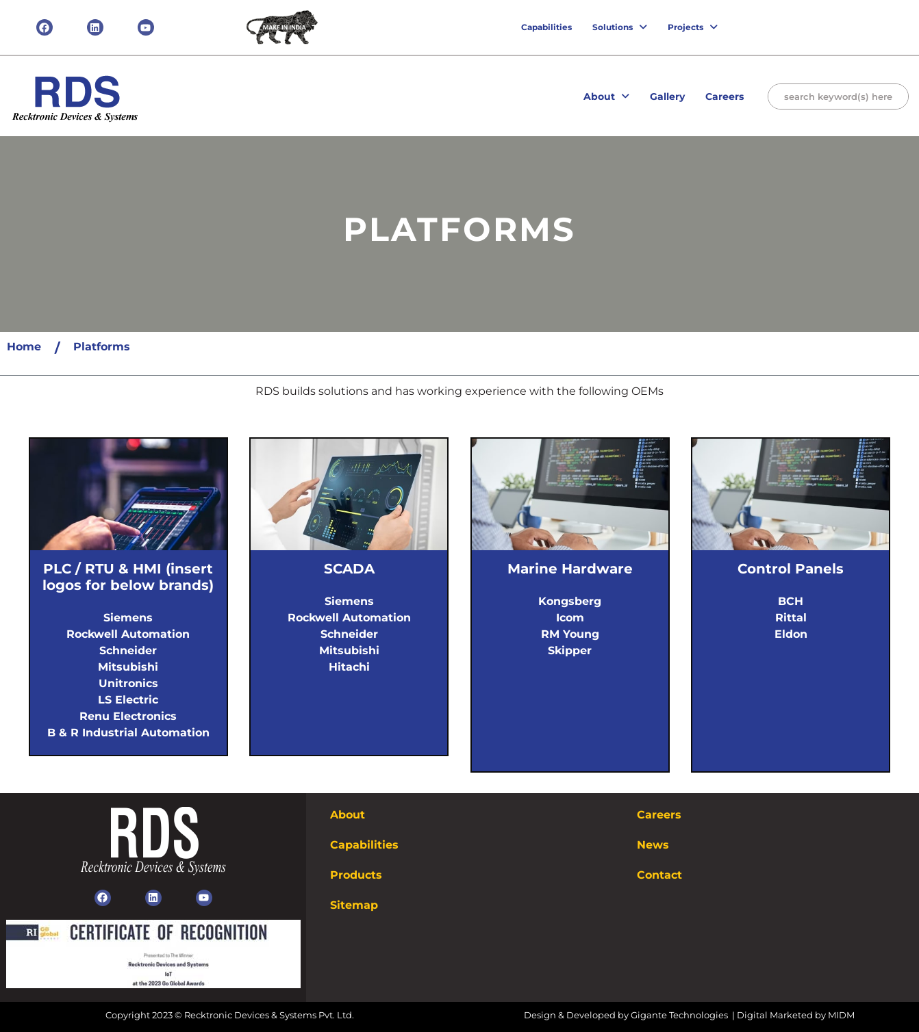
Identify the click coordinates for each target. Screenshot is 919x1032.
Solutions (619, 27)
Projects (693, 27)
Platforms (101, 346)
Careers (724, 96)
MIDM (841, 1014)
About (606, 96)
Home (24, 346)
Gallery (667, 96)
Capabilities (546, 27)
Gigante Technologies (680, 1014)
